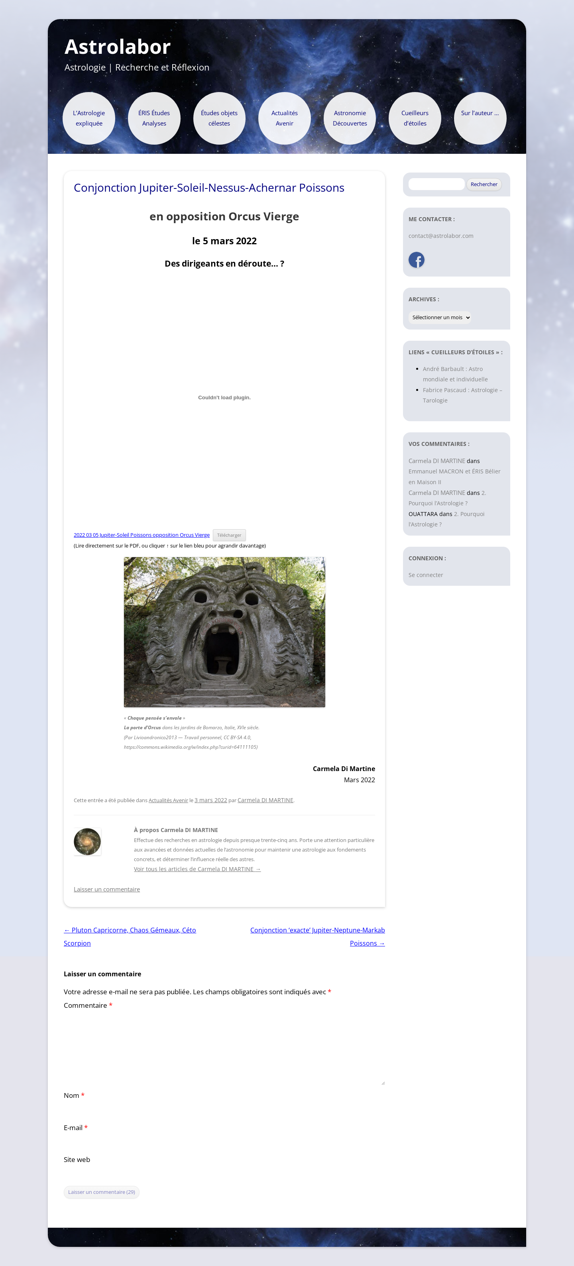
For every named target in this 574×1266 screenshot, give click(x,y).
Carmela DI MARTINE (265, 800)
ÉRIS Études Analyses (154, 118)
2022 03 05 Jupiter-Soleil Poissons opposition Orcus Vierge (142, 534)
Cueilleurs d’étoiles (415, 118)
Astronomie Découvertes (350, 118)
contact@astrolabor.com (441, 235)
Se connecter (426, 575)
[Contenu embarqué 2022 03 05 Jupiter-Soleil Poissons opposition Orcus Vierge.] (224, 397)
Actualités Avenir (284, 118)
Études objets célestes (219, 118)
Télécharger (229, 535)
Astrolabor (118, 46)
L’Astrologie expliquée (89, 118)
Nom (74, 1095)
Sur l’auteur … (480, 113)
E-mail (76, 1127)
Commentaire (88, 1005)
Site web (77, 1159)
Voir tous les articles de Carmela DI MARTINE (197, 869)
